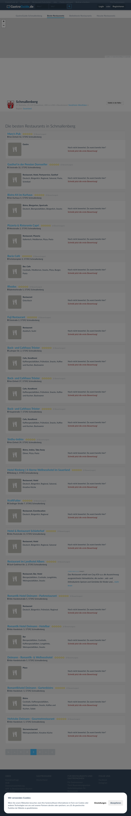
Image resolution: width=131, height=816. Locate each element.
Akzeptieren (115, 803)
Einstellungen (100, 803)
